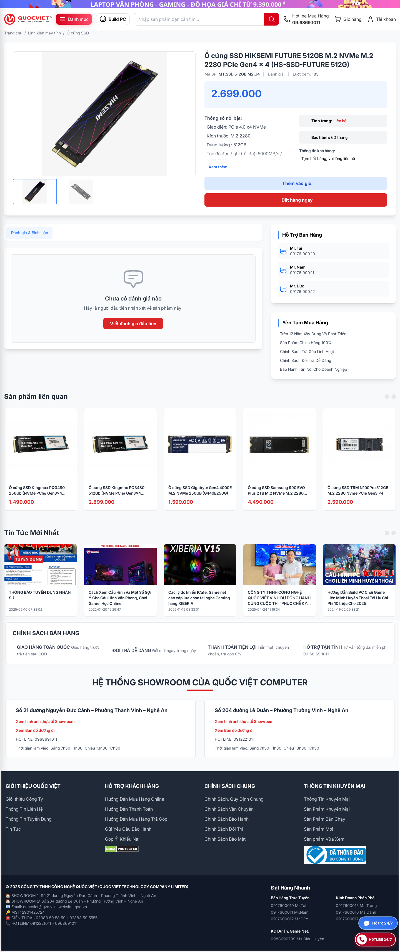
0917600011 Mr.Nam (289, 912)
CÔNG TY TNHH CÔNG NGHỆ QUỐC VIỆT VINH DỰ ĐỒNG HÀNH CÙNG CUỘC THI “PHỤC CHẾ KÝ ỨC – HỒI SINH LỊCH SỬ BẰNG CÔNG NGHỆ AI (279, 606)
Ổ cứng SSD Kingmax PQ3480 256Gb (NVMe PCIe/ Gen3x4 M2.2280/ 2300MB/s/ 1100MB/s (38, 498)
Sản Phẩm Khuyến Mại (327, 809)
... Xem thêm (216, 166)
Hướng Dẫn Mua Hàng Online (134, 799)
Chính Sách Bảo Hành (226, 819)
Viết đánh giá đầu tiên (133, 331)
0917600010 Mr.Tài (288, 905)
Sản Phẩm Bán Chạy (324, 819)
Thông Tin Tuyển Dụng (29, 819)
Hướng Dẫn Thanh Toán (129, 809)
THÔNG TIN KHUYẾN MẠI (334, 786)
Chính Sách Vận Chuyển (229, 809)
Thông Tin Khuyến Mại (327, 799)
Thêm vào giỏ (296, 183)
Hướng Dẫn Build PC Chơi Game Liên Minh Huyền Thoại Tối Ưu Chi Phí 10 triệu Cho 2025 (358, 606)
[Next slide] (393, 404)
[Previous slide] (387, 404)
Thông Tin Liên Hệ (24, 809)
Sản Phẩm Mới (318, 829)
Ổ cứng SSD (78, 33)
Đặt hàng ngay (296, 200)
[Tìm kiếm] (271, 19)
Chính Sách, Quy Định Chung (234, 799)
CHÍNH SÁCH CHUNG (229, 786)
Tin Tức (13, 829)
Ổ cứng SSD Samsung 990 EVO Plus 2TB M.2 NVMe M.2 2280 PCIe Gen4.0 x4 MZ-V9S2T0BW (277, 498)
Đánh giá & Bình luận (29, 240)
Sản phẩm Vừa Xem (324, 839)
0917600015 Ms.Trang (356, 905)
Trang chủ (13, 33)
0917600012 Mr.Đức (289, 918)
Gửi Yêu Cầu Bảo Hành (128, 829)
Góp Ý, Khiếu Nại (122, 839)
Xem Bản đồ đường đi (35, 730)
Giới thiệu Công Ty (24, 799)
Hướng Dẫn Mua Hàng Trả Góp (136, 819)
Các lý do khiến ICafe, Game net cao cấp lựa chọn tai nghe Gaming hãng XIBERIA (199, 606)
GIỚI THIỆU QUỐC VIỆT (33, 786)
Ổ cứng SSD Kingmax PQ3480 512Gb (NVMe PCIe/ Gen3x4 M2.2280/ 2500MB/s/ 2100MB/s (119, 498)
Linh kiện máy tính (44, 33)
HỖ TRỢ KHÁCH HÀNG (132, 786)
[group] (200, 4)
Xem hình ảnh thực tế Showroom (45, 721)
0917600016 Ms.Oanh (356, 912)
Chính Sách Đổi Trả (224, 829)
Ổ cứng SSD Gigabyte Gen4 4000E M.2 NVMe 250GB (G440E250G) (200, 498)
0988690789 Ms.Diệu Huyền (297, 938)
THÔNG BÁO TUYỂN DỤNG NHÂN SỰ (40, 603)
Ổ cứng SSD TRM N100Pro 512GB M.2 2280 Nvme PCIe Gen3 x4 (358, 498)
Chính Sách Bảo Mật (225, 839)
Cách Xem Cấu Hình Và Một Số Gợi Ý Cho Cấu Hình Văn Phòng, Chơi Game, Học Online (120, 606)
